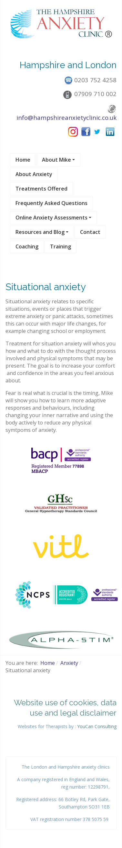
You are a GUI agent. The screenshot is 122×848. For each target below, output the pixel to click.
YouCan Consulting (97, 726)
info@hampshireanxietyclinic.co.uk (66, 117)
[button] (58, 159)
